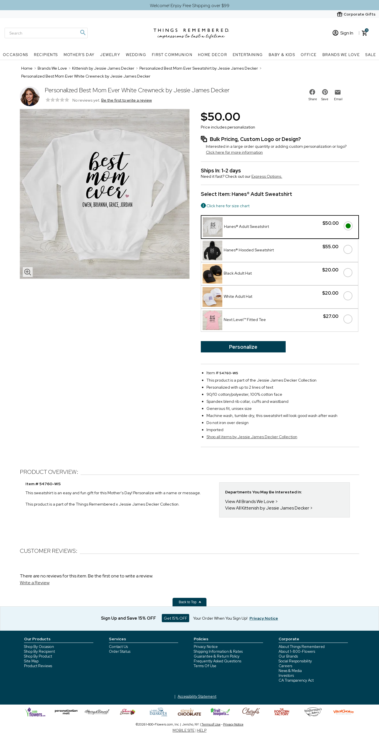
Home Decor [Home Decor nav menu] (212, 54)
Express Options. (266, 176)
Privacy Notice (206, 646)
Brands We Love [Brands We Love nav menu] (341, 54)
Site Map (31, 661)
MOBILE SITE (184, 730)
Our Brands (288, 656)
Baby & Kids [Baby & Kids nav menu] (282, 54)
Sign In (343, 33)
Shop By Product (38, 656)
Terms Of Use (205, 666)
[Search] (46, 33)
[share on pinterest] (325, 92)
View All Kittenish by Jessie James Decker (267, 508)
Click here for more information (234, 152)
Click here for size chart (227, 205)
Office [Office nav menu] (308, 54)
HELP (201, 730)
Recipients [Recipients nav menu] (46, 54)
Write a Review (34, 583)
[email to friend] (338, 92)
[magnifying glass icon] (28, 272)
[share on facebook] (312, 92)
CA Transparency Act (296, 680)
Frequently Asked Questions (217, 661)
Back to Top (190, 602)
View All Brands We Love (249, 501)
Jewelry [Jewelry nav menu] (110, 54)
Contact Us (118, 646)
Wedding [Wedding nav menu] (136, 54)
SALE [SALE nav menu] (370, 54)
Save (324, 99)
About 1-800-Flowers (297, 651)
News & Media (290, 670)
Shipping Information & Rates (218, 651)
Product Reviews (38, 666)
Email (338, 99)
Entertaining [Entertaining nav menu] (248, 54)
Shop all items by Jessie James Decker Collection (251, 436)
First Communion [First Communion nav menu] (172, 54)
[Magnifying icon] (82, 32)
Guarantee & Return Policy (217, 656)
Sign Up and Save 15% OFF (128, 618)
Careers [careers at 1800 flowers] (285, 666)
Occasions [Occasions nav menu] (15, 54)
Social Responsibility (295, 661)
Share (313, 99)
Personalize (243, 347)
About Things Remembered (302, 646)
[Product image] (105, 194)
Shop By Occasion (39, 646)
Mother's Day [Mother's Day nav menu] (79, 54)
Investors (286, 675)
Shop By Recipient (39, 651)
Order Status (119, 651)
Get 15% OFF (175, 618)
